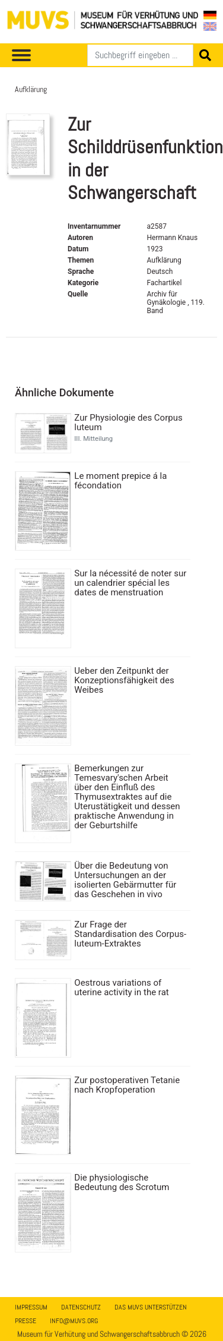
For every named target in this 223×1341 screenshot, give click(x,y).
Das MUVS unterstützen (150, 1307)
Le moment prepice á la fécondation (120, 480)
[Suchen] (140, 55)
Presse (25, 1321)
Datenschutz (81, 1307)
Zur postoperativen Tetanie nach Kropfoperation (127, 1084)
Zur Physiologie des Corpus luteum (128, 422)
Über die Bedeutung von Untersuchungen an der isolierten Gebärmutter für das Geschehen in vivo (125, 880)
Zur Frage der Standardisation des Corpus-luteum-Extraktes (130, 934)
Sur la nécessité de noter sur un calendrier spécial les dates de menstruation (130, 583)
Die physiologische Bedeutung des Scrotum (121, 1182)
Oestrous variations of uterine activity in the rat (121, 987)
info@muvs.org (74, 1321)
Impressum (31, 1307)
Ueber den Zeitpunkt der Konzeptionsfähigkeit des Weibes (124, 680)
